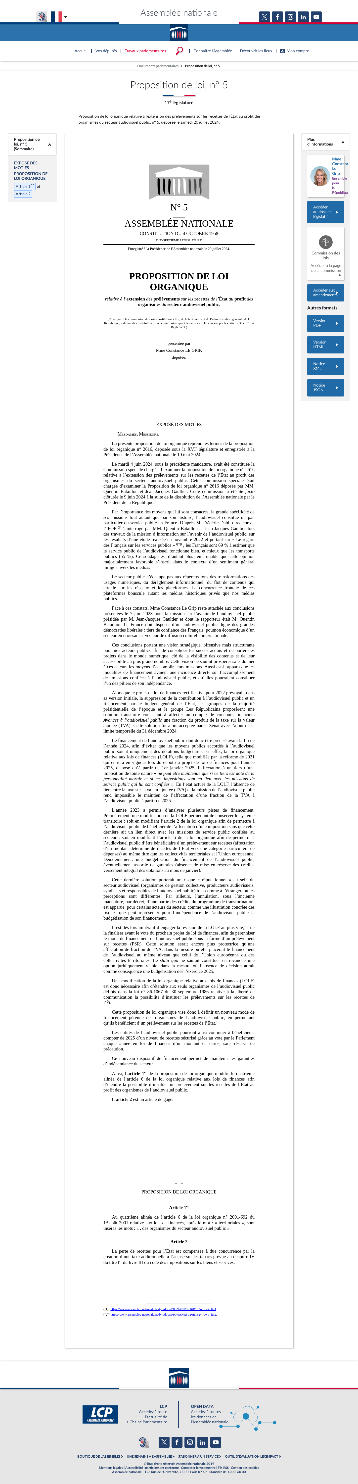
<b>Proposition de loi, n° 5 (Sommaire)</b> (32, 144)
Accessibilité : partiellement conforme (152, 1467)
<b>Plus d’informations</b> (326, 142)
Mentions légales (111, 1467)
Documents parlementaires (158, 66)
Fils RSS (223, 1467)
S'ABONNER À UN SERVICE (198, 1456)
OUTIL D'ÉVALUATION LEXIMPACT (251, 1456)
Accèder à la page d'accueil (179, 30)
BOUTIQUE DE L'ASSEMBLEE (98, 1456)
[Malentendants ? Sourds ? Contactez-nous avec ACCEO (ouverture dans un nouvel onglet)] (143, 1442)
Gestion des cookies (245, 1467)
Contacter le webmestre (198, 1467)
